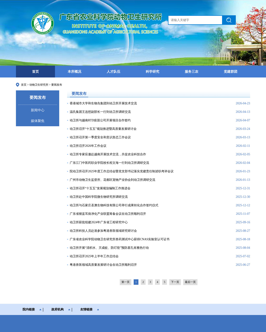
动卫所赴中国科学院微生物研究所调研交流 (99, 196)
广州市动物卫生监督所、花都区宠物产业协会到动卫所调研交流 (112, 179)
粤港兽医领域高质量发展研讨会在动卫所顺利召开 (103, 264)
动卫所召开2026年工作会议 (88, 145)
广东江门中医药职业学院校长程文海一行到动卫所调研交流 (109, 162)
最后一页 (190, 282)
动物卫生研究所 (38, 84)
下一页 (175, 282)
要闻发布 (56, 84)
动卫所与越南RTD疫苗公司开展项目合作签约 (100, 120)
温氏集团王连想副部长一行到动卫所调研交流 (100, 111)
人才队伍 (113, 71)
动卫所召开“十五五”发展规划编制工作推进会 (100, 188)
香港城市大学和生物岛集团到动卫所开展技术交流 (103, 103)
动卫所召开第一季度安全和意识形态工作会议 (100, 137)
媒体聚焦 (37, 121)
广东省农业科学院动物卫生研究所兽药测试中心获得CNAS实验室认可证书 (119, 239)
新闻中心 (37, 110)
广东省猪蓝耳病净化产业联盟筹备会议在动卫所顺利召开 (108, 213)
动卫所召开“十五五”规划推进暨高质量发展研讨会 (103, 128)
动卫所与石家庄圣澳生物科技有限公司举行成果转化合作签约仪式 (114, 205)
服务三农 (191, 71)
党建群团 (230, 71)
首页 (35, 71)
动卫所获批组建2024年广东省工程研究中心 (99, 222)
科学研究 (152, 71)
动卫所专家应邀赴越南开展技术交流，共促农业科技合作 (108, 154)
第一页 (125, 282)
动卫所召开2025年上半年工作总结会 (94, 256)
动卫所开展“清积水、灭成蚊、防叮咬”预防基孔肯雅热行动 (109, 247)
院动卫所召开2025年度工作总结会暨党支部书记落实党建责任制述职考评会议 (122, 171)
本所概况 (74, 71)
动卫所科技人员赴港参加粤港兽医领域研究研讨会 (103, 230)
